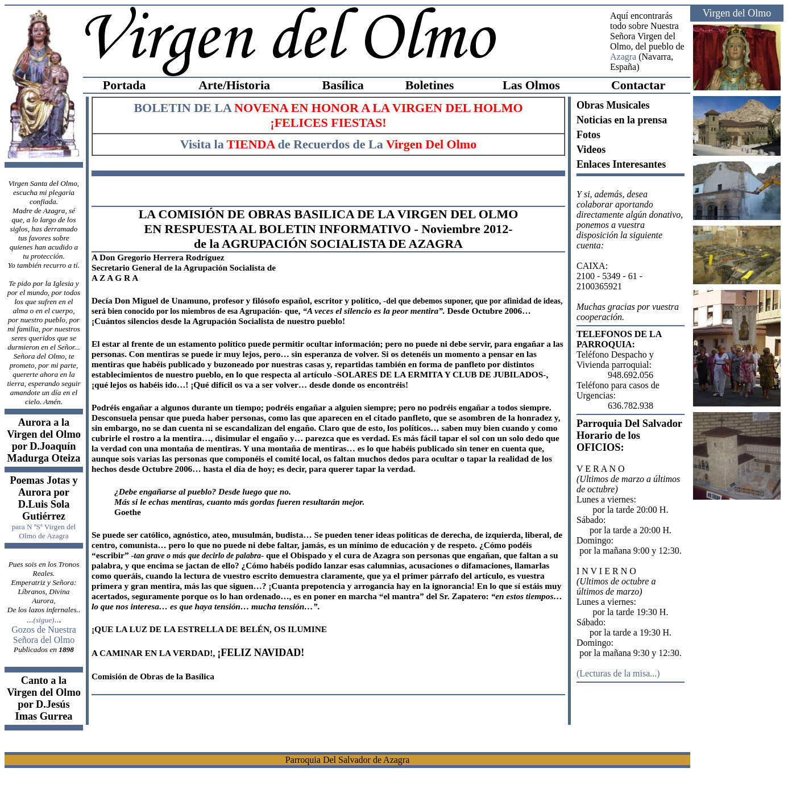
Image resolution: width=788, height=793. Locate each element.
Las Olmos (531, 85)
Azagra (623, 56)
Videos (591, 149)
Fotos (588, 134)
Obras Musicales (613, 105)
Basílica (342, 85)
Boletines (429, 85)
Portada (124, 85)
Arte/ (212, 85)
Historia (248, 85)
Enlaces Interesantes (621, 164)
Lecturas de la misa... (618, 673)
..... (42, 619)
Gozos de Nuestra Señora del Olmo (43, 635)
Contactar (638, 85)
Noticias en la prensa (622, 120)
